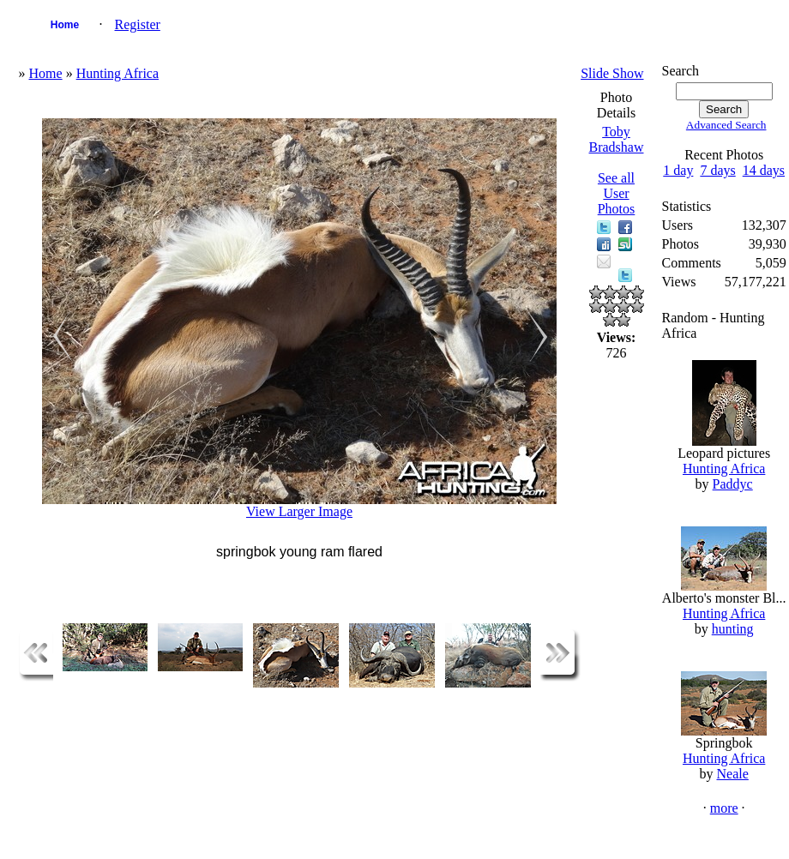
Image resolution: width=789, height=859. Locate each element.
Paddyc (733, 484)
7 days (717, 170)
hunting (733, 629)
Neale (733, 773)
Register (137, 24)
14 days (764, 170)
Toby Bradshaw (616, 139)
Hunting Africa (117, 73)
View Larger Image (299, 511)
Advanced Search (726, 124)
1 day (678, 170)
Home (65, 25)
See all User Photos (616, 193)
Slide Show (612, 73)
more (724, 808)
